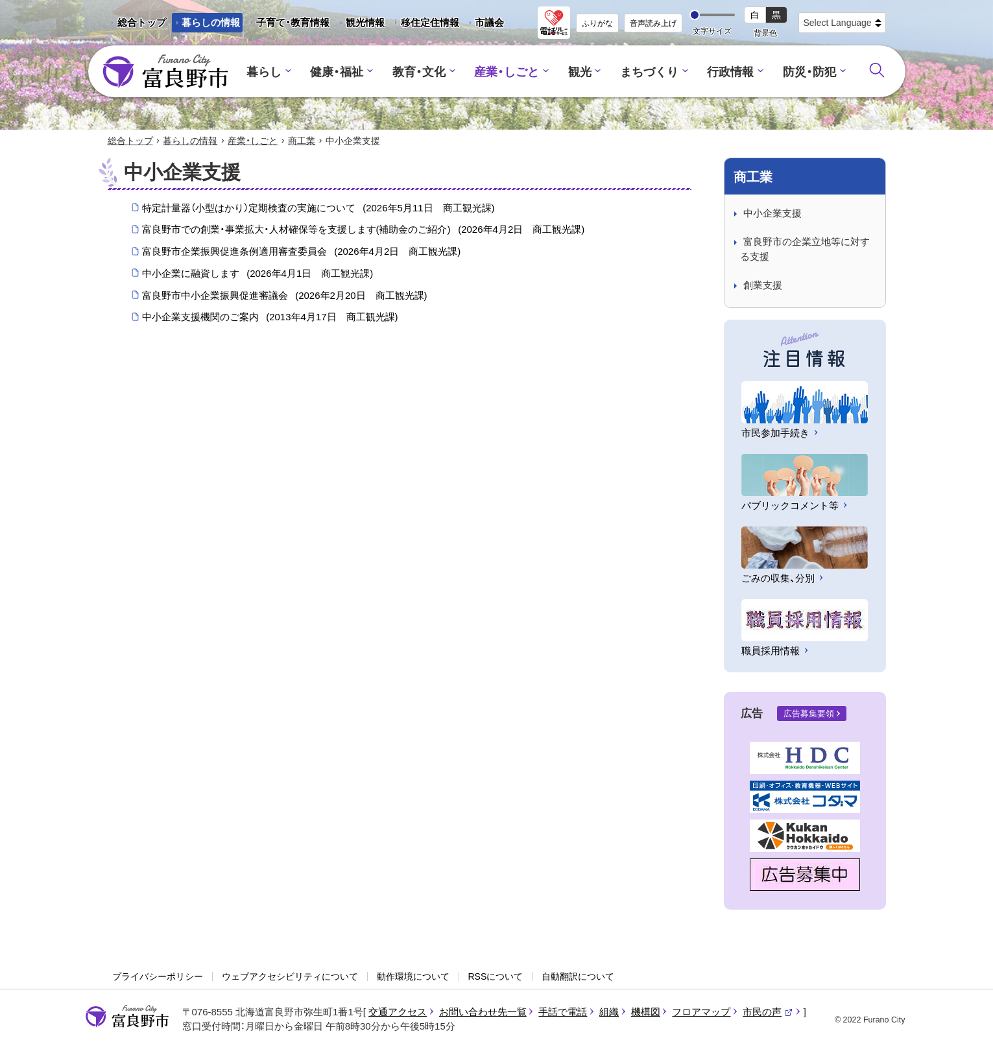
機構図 (645, 1012)
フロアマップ (701, 1012)
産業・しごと (507, 71)
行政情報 (723, 71)
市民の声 (768, 1012)
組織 (609, 1012)
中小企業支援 (772, 213)
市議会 (489, 22)
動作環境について (413, 977)
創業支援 (762, 286)
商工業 (301, 141)
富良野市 (127, 1017)
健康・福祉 (345, 71)
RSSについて (495, 977)
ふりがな (597, 23)
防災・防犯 (799, 71)
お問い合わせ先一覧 (483, 1012)
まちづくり (645, 71)
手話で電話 (562, 1012)
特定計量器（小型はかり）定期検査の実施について (318, 208)
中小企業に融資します (258, 274)
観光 (578, 71)
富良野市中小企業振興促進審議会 (284, 296)
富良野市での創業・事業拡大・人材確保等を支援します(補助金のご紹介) (363, 230)
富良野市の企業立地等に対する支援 (805, 250)
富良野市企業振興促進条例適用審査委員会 (301, 252)
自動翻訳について (578, 977)
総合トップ (141, 22)
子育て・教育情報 (292, 22)
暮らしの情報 (211, 22)
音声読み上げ (653, 23)
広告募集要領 (809, 715)
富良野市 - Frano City (165, 71)
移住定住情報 (425, 24)
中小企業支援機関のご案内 (270, 318)
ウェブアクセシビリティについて (290, 977)
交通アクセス (397, 1012)
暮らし (275, 71)
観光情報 (360, 24)
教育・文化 (424, 71)
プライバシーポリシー (157, 977)
